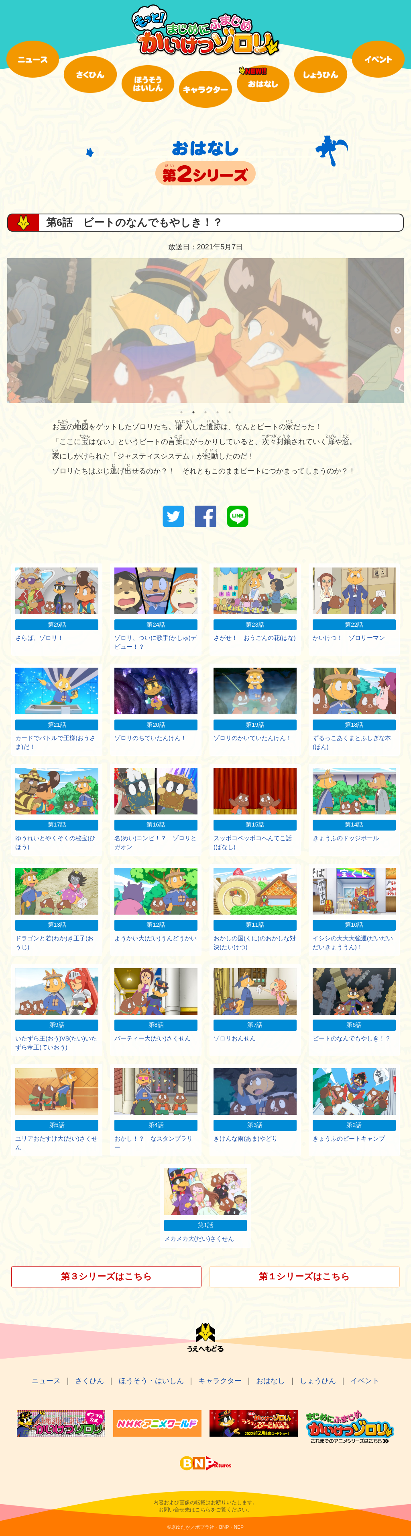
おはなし (270, 1381)
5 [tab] (230, 412)
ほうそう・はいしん (151, 1381)
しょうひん (318, 1381)
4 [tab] (218, 412)
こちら (203, 1510)
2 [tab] (193, 412)
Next (398, 331)
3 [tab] (205, 412)
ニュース (46, 1381)
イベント (364, 1381)
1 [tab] (181, 412)
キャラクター (220, 1381)
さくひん (89, 1381)
